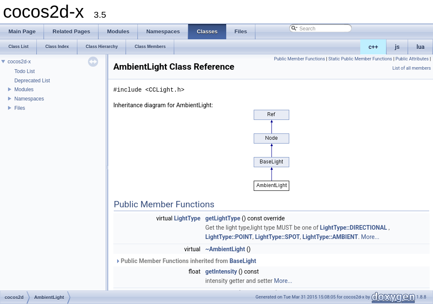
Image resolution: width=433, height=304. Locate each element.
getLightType (222, 218)
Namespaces (29, 99)
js (397, 46)
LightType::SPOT (277, 236)
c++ (373, 46)
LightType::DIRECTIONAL (353, 227)
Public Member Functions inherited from (185, 261)
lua (421, 46)
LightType (187, 218)
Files (19, 108)
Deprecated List (32, 81)
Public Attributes (412, 59)
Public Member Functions (299, 59)
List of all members (411, 68)
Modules (23, 89)
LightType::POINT (228, 236)
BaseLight (243, 261)
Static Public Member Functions (360, 59)
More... (370, 236)
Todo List (24, 71)
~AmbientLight (225, 249)
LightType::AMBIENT (330, 236)
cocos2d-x (19, 62)
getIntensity (221, 271)
